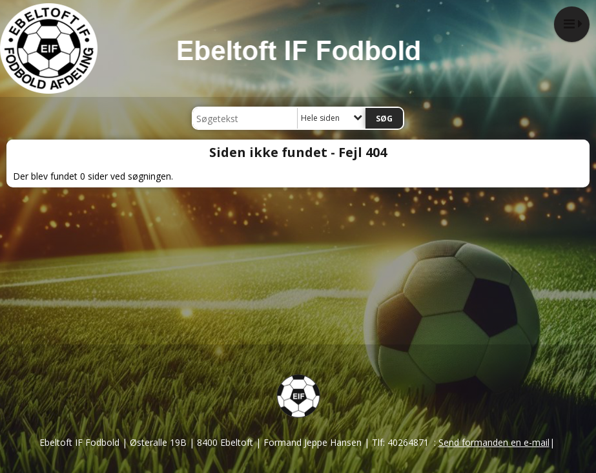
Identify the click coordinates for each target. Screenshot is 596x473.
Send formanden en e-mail (494, 442)
